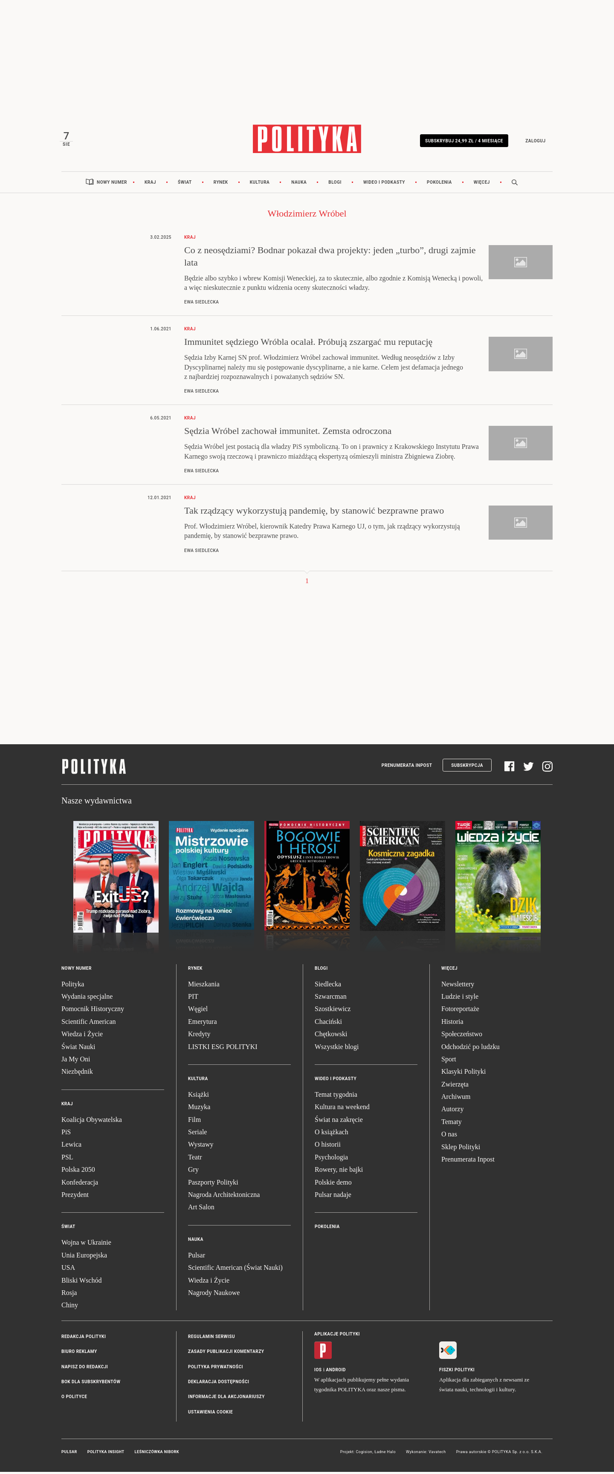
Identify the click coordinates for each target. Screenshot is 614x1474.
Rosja (69, 1294)
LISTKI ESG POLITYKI (223, 1048)
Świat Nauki (78, 1048)
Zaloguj (534, 141)
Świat (185, 184)
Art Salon (201, 1209)
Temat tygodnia (336, 1096)
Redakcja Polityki (83, 1338)
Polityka (72, 986)
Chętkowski (331, 1036)
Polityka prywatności (215, 1369)
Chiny (69, 1307)
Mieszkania (204, 986)
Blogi (335, 184)
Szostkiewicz (332, 1011)
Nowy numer (112, 184)
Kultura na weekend (342, 1109)
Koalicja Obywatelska (91, 1121)
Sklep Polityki (460, 1149)
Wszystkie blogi (337, 1048)
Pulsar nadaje (333, 1196)
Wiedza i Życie (82, 1036)
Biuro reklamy (79, 1354)
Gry (193, 1172)
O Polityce (74, 1399)
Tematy (451, 1123)
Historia (452, 1023)
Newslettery (457, 986)
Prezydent (75, 1196)
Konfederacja (79, 1184)
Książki (198, 1096)
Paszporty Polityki (213, 1184)
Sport (448, 1061)
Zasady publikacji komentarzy (226, 1354)
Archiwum (455, 1099)
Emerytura (202, 1023)
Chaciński (328, 1023)
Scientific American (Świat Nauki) (235, 1270)
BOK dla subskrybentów (90, 1384)
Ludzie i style (459, 998)
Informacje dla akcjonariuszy (226, 1399)
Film (194, 1121)
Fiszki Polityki (457, 1372)
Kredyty (199, 1036)
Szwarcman (331, 998)
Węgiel (198, 1011)
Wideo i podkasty (384, 184)
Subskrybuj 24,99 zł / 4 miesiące (462, 141)
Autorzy (452, 1111)
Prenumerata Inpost (407, 767)
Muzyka (199, 1109)
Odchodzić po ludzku (470, 1048)
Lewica (71, 1146)
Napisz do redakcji (84, 1369)
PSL (67, 1159)
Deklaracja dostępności (218, 1384)
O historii (328, 1146)
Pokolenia (439, 184)
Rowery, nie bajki (339, 1172)
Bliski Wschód (81, 1282)
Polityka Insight (106, 1454)
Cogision (364, 1454)
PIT (193, 998)
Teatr (195, 1159)
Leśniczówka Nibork (157, 1454)
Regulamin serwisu (211, 1338)
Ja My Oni (75, 1061)
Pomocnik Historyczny (92, 1011)
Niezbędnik (77, 1074)
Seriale (197, 1134)
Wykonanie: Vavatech (426, 1454)
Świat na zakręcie (339, 1121)
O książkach (331, 1134)
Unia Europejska (84, 1257)
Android (336, 1372)
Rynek (221, 184)
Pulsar (196, 1257)
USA (68, 1270)
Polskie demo (333, 1184)
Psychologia (331, 1159)
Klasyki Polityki (463, 1074)
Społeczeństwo (461, 1036)
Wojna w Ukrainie (86, 1245)
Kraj (150, 184)
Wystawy (200, 1146)
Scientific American (88, 1023)
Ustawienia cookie (210, 1414)
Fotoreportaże (460, 1011)
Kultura (260, 184)
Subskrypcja (467, 767)
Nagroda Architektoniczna (224, 1196)
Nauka (299, 184)
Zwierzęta (455, 1086)
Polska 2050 (78, 1172)
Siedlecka (328, 986)
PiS (66, 1134)
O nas (449, 1136)
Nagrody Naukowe (214, 1294)
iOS (317, 1372)
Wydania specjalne (87, 998)
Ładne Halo (385, 1454)
